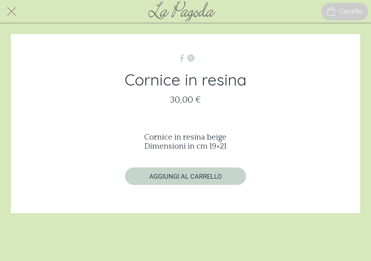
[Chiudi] (11, 11)
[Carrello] (344, 11)
